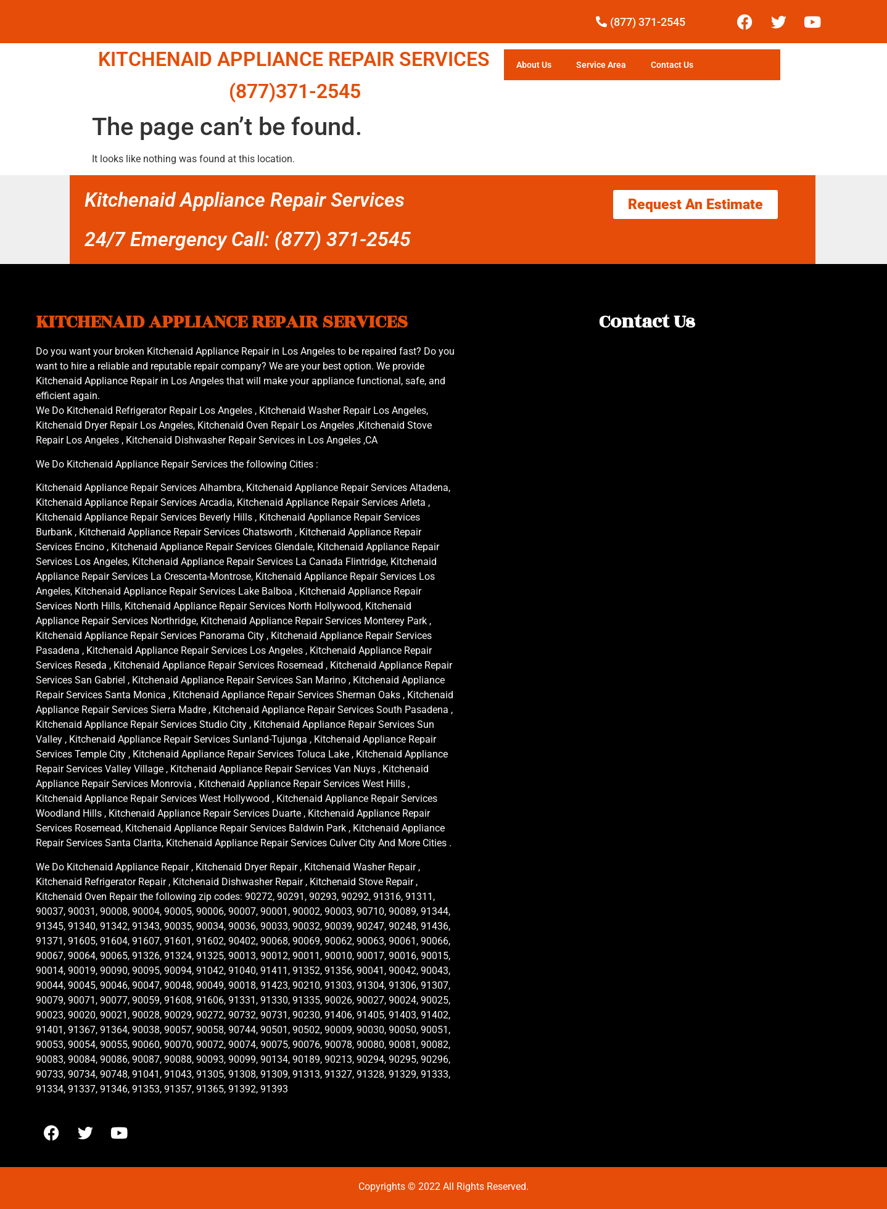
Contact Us (672, 65)
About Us (533, 65)
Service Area (601, 65)
